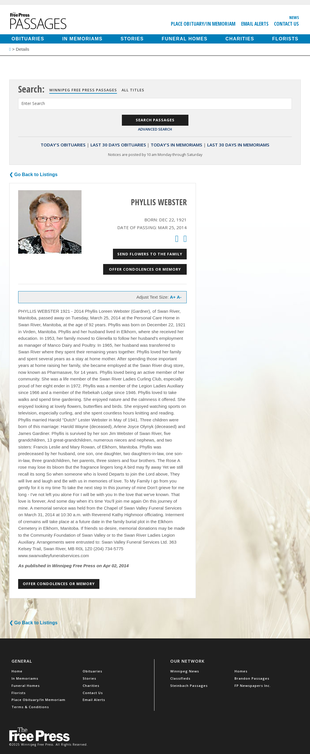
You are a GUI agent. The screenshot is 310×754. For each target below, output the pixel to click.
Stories (131, 38)
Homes (241, 671)
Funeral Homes (184, 38)
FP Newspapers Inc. (253, 685)
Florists (285, 38)
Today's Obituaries (63, 145)
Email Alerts (255, 23)
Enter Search (33, 103)
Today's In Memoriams (176, 145)
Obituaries (28, 38)
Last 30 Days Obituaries (118, 145)
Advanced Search (155, 129)
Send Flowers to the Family (149, 254)
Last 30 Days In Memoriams (238, 145)
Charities (240, 38)
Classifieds (180, 678)
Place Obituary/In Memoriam (203, 23)
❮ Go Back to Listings (33, 174)
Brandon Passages (252, 678)
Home (17, 671)
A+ (173, 297)
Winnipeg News (184, 671)
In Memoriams (82, 38)
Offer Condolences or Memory (145, 269)
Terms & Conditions (30, 707)
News (294, 17)
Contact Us (286, 23)
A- (179, 297)
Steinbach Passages (189, 685)
